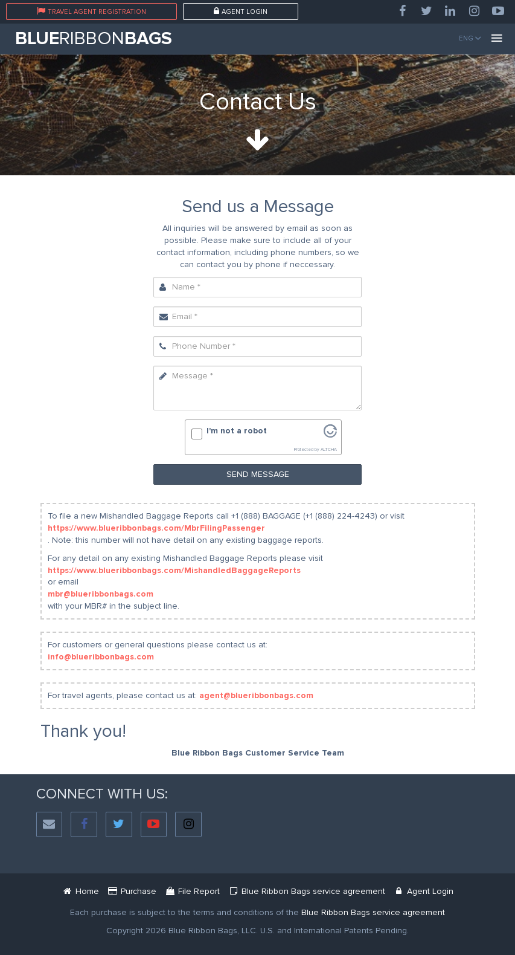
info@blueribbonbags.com (101, 657)
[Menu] (497, 39)
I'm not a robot (236, 431)
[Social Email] (49, 825)
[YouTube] (498, 11)
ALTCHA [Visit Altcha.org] (329, 449)
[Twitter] (426, 11)
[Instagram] (474, 11)
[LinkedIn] (450, 11)
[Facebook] (402, 11)
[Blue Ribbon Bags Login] (423, 891)
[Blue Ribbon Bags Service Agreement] (373, 912)
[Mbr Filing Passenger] (192, 891)
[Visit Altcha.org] (330, 435)
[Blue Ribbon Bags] (80, 891)
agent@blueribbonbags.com (256, 695)
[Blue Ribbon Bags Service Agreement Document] (306, 891)
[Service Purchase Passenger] (131, 891)
